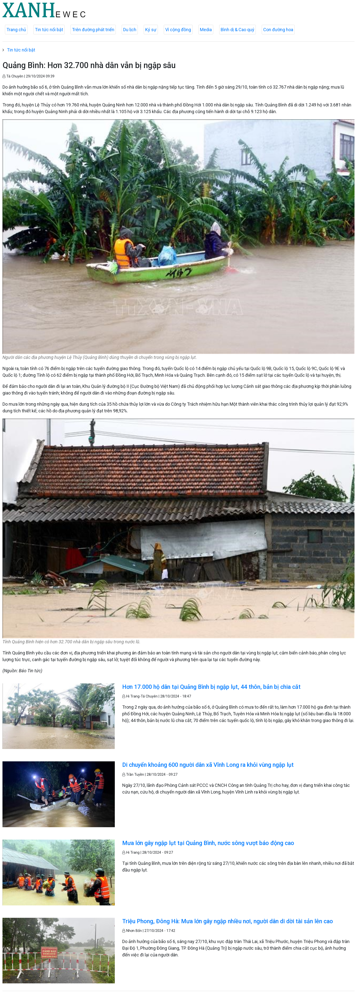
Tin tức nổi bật (49, 29)
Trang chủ (16, 29)
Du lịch (129, 29)
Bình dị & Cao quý (237, 29)
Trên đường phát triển (93, 29)
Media (206, 29)
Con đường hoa (278, 29)
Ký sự (150, 29)
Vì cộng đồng (178, 29)
